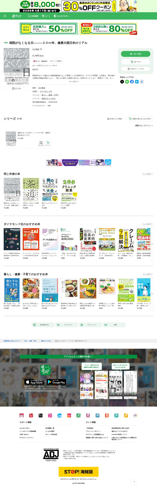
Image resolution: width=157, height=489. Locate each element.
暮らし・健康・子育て (50, 95)
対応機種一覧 (49, 428)
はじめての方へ (25, 428)
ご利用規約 (89, 428)
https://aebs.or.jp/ (70, 458)
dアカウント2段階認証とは (95, 434)
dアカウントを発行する (69, 479)
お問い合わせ (24, 434)
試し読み (18, 88)
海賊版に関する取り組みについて (97, 438)
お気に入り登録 (116, 119)
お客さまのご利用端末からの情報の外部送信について (124, 438)
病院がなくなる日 (48, 98)
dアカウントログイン (27, 438)
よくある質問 (49, 431)
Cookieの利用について (119, 434)
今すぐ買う (137, 54)
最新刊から (148, 126)
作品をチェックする (137, 69)
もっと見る (146, 174)
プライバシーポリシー (93, 431)
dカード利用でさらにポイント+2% (43, 65)
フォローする (41, 49)
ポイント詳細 (55, 61)
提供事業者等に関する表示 (120, 428)
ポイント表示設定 (51, 434)
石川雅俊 (35, 49)
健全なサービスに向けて (120, 431)
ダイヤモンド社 (46, 91)
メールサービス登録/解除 (28, 431)
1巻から (138, 126)
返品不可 (35, 69)
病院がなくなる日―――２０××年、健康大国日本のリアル (34, 134)
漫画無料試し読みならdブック (12, 341)
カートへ (137, 62)
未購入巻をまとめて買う (141, 119)
